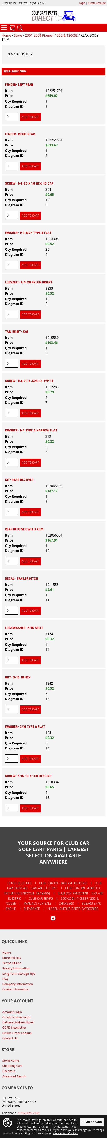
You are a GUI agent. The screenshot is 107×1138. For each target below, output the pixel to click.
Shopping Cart (12, 1066)
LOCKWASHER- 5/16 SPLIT (24, 628)
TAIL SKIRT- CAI (16, 331)
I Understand (92, 1122)
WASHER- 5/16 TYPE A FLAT (25, 726)
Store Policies (11, 958)
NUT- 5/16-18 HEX (18, 677)
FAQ (5, 979)
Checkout (8, 1071)
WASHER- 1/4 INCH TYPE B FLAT (28, 233)
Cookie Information (15, 989)
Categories (4, 27)
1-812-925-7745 (28, 1113)
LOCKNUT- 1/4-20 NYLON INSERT (28, 282)
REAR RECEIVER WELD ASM (24, 529)
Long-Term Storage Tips (18, 974)
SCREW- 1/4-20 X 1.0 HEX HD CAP (29, 183)
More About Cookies (65, 1133)
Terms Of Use (11, 963)
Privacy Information (16, 968)
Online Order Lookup (17, 1033)
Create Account (97, 3)
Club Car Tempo (41, 898)
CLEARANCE (32, 908)
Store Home (10, 1060)
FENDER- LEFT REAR (19, 84)
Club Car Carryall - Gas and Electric (54, 886)
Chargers (66, 903)
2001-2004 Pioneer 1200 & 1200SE (51, 35)
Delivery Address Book (17, 1022)
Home (6, 35)
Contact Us (10, 1038)
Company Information (17, 984)
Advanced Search (14, 1076)
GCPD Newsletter (14, 1027)
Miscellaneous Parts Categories (73, 908)
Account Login (12, 1012)
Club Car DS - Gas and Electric (63, 883)
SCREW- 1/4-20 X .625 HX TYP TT (29, 381)
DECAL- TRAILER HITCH (21, 578)
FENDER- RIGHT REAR (20, 134)
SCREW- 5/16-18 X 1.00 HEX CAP (28, 776)
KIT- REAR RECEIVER (19, 479)
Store (18, 35)
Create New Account (16, 1017)
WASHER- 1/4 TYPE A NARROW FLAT (31, 430)
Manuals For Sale (37, 903)
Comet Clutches (19, 883)
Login (82, 3)
